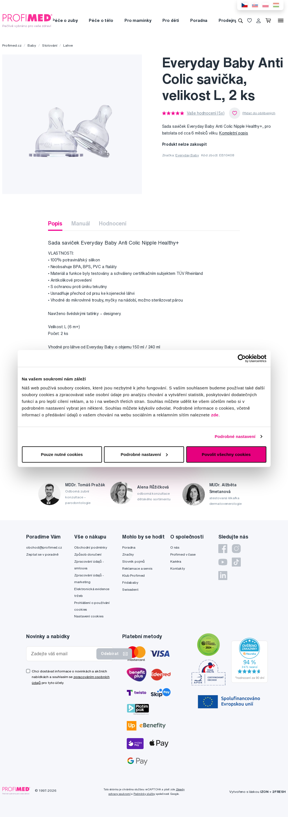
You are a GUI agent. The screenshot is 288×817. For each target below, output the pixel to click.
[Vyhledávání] (240, 20)
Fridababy (130, 582)
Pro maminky (137, 20)
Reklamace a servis (137, 568)
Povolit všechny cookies (226, 454)
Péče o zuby (65, 20)
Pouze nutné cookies (62, 454)
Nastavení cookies (88, 616)
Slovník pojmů (133, 561)
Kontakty (177, 568)
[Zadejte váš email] (62, 654)
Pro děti (170, 20)
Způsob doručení (87, 554)
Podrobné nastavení (235, 436)
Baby (32, 45)
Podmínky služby (144, 794)
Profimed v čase (183, 554)
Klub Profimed (133, 575)
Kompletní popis (233, 133)
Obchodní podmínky (90, 547)
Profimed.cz (11, 45)
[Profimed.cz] (27, 20)
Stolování (49, 45)
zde (215, 414)
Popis (55, 223)
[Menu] (281, 20)
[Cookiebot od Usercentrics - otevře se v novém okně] (241, 358)
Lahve (67, 45)
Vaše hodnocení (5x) (205, 113)
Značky (128, 554)
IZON (264, 791)
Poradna (198, 20)
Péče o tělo (101, 20)
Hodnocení (112, 223)
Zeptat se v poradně (42, 554)
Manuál (80, 223)
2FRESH (279, 791)
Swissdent (130, 589)
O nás (174, 547)
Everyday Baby (187, 155)
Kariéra (175, 561)
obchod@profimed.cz (44, 547)
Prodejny (228, 20)
